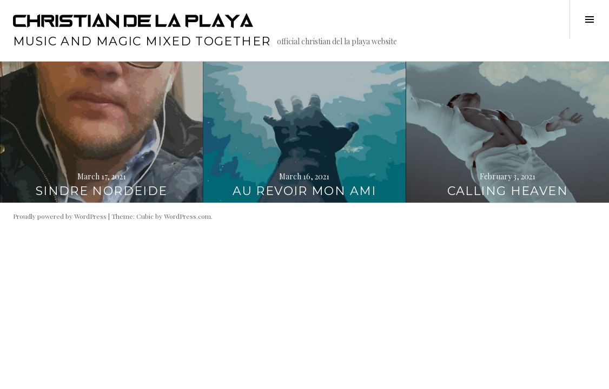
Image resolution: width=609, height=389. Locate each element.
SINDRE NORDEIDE (102, 191)
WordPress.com (187, 216)
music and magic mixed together (141, 41)
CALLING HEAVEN (507, 191)
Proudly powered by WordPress (60, 216)
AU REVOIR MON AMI (304, 191)
